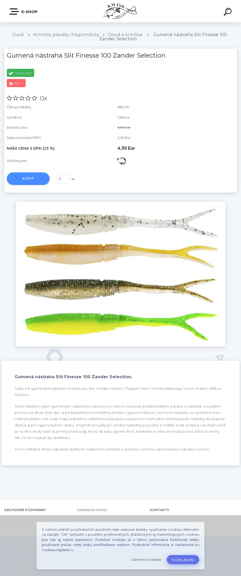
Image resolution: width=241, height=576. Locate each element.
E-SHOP (24, 11)
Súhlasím (183, 560)
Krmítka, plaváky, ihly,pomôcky (66, 34)
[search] (228, 13)
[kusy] (62, 179)
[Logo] (120, 11)
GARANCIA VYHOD (92, 510)
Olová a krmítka (125, 34)
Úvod (18, 34)
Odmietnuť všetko (146, 560)
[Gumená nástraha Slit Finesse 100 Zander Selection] (120, 203)
